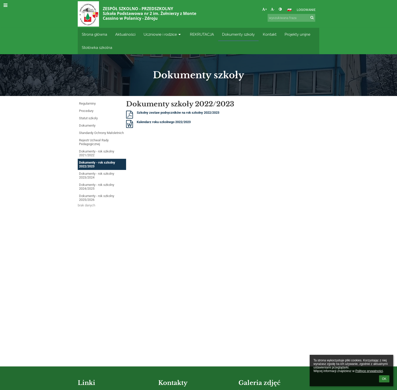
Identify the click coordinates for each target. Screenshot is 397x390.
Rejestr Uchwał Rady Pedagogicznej (94, 142)
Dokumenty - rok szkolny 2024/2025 (96, 186)
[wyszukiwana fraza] (291, 18)
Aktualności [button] (125, 34)
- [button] (273, 9)
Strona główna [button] (94, 34)
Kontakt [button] (269, 34)
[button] (289, 10)
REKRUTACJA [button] (202, 34)
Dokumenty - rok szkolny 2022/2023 (97, 164)
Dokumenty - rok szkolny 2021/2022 (96, 153)
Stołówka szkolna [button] (97, 47)
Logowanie (306, 10)
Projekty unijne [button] (297, 34)
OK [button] (384, 379)
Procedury (86, 111)
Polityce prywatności (369, 371)
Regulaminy (87, 103)
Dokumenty (87, 125)
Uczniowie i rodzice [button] (163, 34)
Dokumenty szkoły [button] (238, 34)
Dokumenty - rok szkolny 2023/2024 (96, 175)
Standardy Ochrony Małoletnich (101, 133)
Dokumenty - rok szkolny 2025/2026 (96, 198)
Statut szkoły (88, 118)
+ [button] (264, 9)
